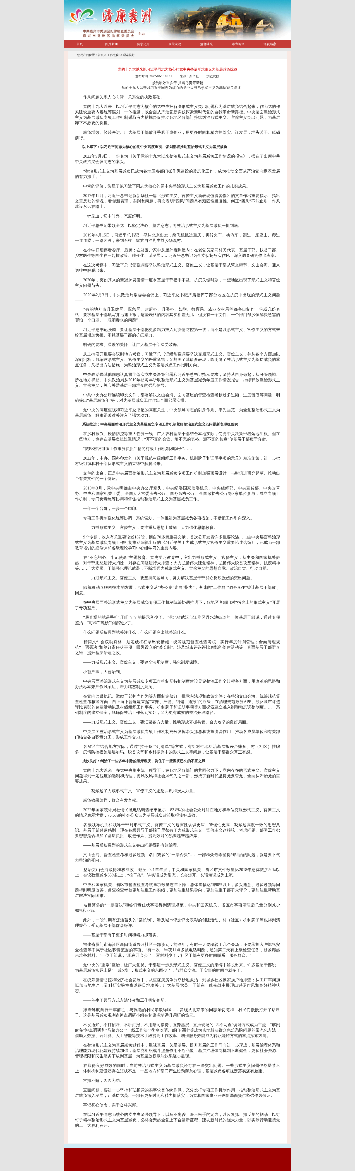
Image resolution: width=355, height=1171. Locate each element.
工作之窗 (113, 55)
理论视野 (129, 55)
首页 (80, 44)
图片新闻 (111, 44)
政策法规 (174, 44)
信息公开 (143, 44)
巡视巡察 (270, 44)
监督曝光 (206, 44)
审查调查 (238, 44)
